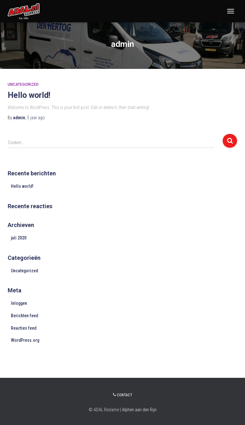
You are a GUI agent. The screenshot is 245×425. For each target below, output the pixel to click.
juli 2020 (18, 237)
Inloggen (19, 303)
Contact (122, 395)
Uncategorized (23, 84)
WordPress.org (25, 340)
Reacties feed (23, 328)
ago (36, 117)
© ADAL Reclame (104, 409)
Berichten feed (24, 315)
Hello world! (29, 95)
